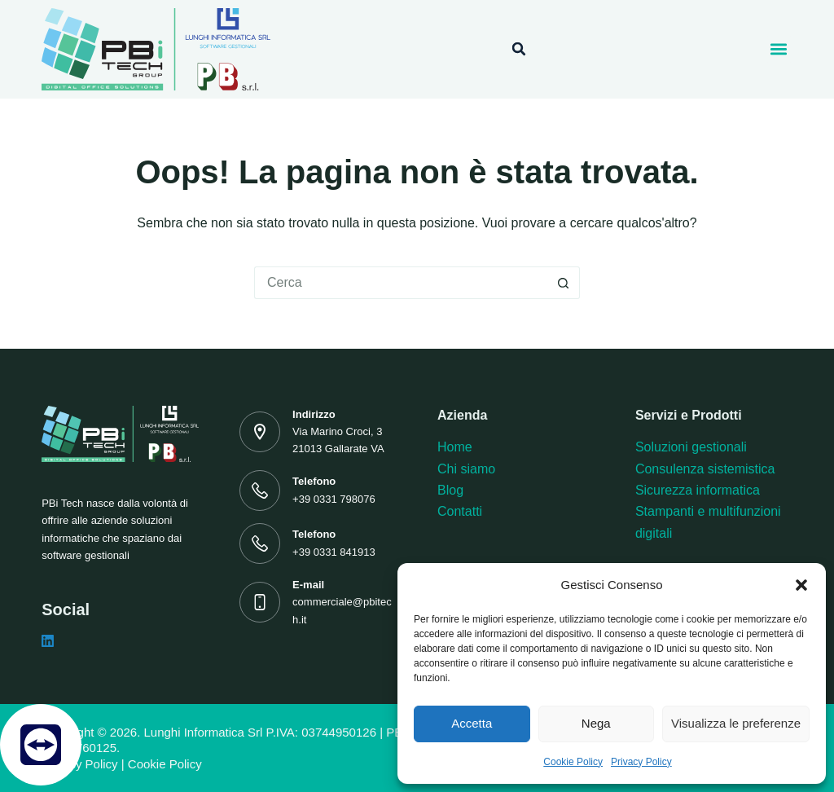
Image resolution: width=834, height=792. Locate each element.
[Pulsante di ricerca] (563, 282)
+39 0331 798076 (333, 499)
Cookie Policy (573, 762)
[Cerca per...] (400, 282)
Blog (450, 490)
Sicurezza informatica (697, 490)
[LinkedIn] (48, 641)
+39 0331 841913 (333, 552)
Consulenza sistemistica (705, 469)
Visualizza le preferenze (736, 723)
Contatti (459, 511)
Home (454, 447)
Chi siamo (466, 469)
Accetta (471, 723)
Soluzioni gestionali (691, 447)
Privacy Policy (641, 762)
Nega (596, 723)
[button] (801, 585)
